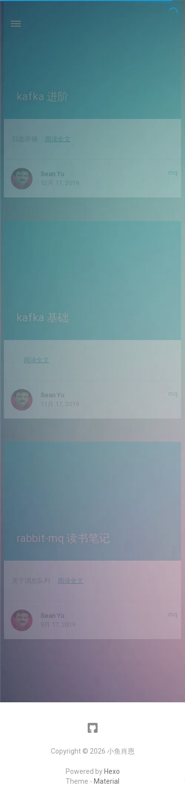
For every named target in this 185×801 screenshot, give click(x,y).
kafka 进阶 (42, 96)
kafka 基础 (42, 317)
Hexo (112, 771)
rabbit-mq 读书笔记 (63, 538)
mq (173, 172)
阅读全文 (58, 139)
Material (106, 781)
